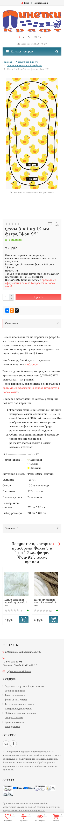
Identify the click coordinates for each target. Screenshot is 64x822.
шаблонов (31, 364)
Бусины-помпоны (14, 722)
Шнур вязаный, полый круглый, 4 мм (16, 602)
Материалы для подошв (18, 708)
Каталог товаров (19, 51)
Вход (25, 2)
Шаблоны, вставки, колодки (20, 713)
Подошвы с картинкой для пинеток (24, 686)
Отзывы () (12, 528)
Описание (11, 323)
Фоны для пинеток (15, 695)
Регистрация (41, 2)
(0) (13, 610)
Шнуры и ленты (14, 717)
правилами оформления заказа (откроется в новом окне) (30, 283)
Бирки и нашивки (15, 690)
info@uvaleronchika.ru (19, 671)
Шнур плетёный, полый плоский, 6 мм (45, 602)
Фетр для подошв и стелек (19, 704)
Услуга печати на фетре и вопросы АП (24, 810)
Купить (38, 297)
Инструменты (12, 726)
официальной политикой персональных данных (30, 758)
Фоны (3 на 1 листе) (16, 699)
